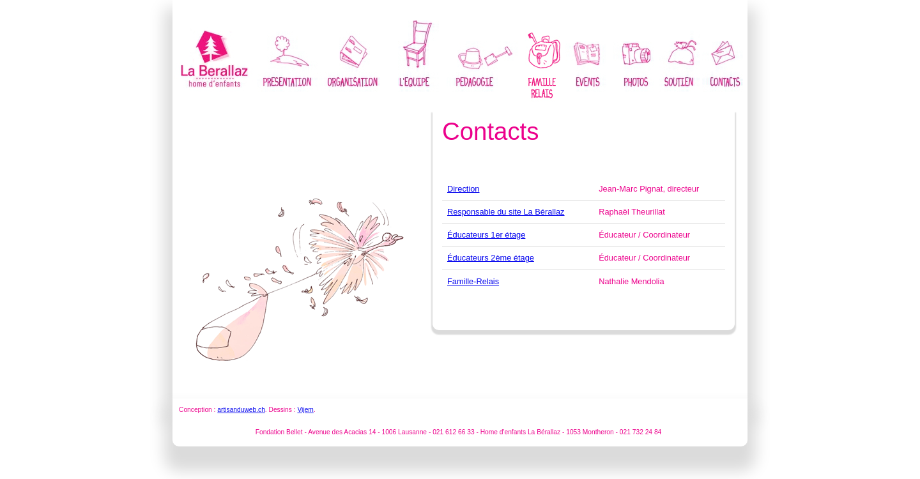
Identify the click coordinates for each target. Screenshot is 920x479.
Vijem (305, 409)
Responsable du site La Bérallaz (506, 212)
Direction (463, 189)
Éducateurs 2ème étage (490, 257)
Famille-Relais (473, 281)
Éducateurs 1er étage (486, 235)
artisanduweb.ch (241, 409)
